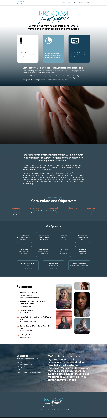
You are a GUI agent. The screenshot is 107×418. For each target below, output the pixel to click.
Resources (82, 2)
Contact (88, 2)
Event (68, 2)
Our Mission (62, 2)
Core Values (75, 2)
